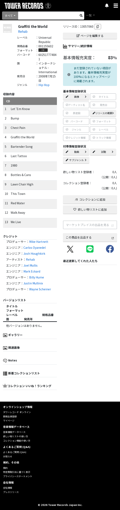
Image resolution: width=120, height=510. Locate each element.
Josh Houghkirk (34, 253)
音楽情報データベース (14, 432)
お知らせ (7, 456)
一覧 (89, 15)
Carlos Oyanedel (34, 247)
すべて (9, 16)
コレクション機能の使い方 (16, 440)
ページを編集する (90, 36)
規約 (5, 467)
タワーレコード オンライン (17, 412)
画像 (76, 96)
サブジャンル (76, 160)
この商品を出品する (90, 237)
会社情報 (7, 487)
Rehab (23, 31)
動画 (76, 151)
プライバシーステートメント (17, 476)
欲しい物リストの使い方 (15, 436)
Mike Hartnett (38, 242)
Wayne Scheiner (40, 289)
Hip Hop (44, 85)
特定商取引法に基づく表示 (16, 472)
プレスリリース (11, 492)
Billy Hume (36, 277)
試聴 (103, 151)
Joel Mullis (30, 265)
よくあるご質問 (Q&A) (14, 452)
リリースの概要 (103, 113)
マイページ (8, 420)
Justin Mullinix (33, 283)
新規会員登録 (10, 416)
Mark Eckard (31, 271)
